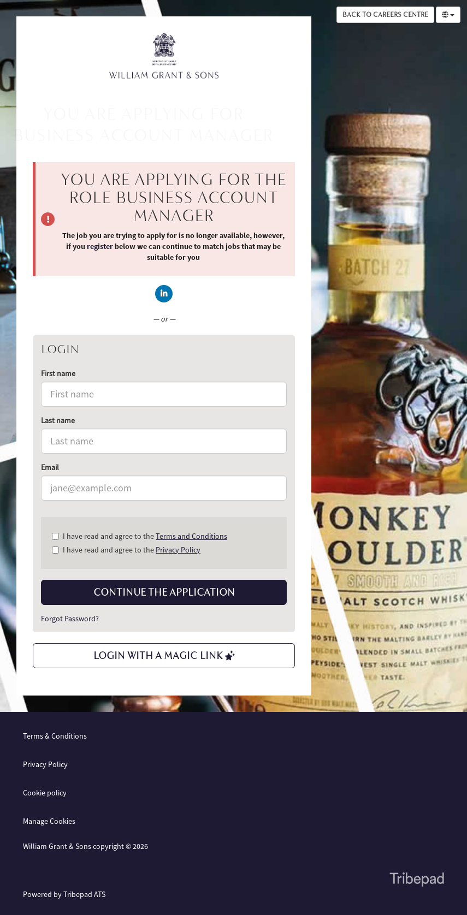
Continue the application (164, 592)
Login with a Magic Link (164, 656)
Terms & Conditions (55, 736)
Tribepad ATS (84, 894)
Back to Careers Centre (385, 15)
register (100, 246)
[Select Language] (448, 15)
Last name (58, 420)
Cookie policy (45, 793)
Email (50, 467)
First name (58, 373)
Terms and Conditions (191, 536)
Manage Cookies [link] (49, 821)
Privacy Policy (178, 550)
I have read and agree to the (139, 536)
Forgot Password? (70, 618)
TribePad (416, 880)
